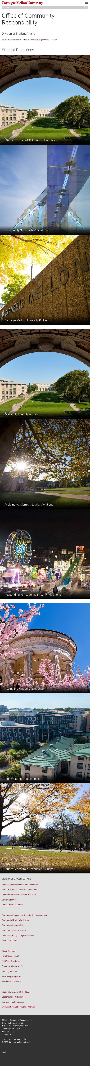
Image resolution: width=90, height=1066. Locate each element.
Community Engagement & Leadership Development (24, 915)
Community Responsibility (13, 925)
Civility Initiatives (9, 900)
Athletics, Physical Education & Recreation (20, 885)
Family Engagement (10, 956)
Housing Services (9, 971)
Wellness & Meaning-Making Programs (18, 1007)
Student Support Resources (14, 997)
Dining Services (8, 951)
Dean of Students (9, 940)
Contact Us (6, 1035)
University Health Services (13, 1002)
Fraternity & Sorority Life (12, 966)
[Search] (45, 7)
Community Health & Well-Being (15, 920)
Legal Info (6, 1039)
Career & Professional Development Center (20, 889)
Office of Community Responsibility (28, 19)
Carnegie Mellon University (38, 3)
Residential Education (11, 981)
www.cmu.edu (20, 1039)
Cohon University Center (12, 905)
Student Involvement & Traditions (16, 992)
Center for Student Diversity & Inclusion (19, 895)
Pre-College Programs (11, 976)
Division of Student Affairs (18, 33)
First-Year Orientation (11, 961)
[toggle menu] (86, 3)
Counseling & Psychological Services (18, 935)
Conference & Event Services (14, 930)
